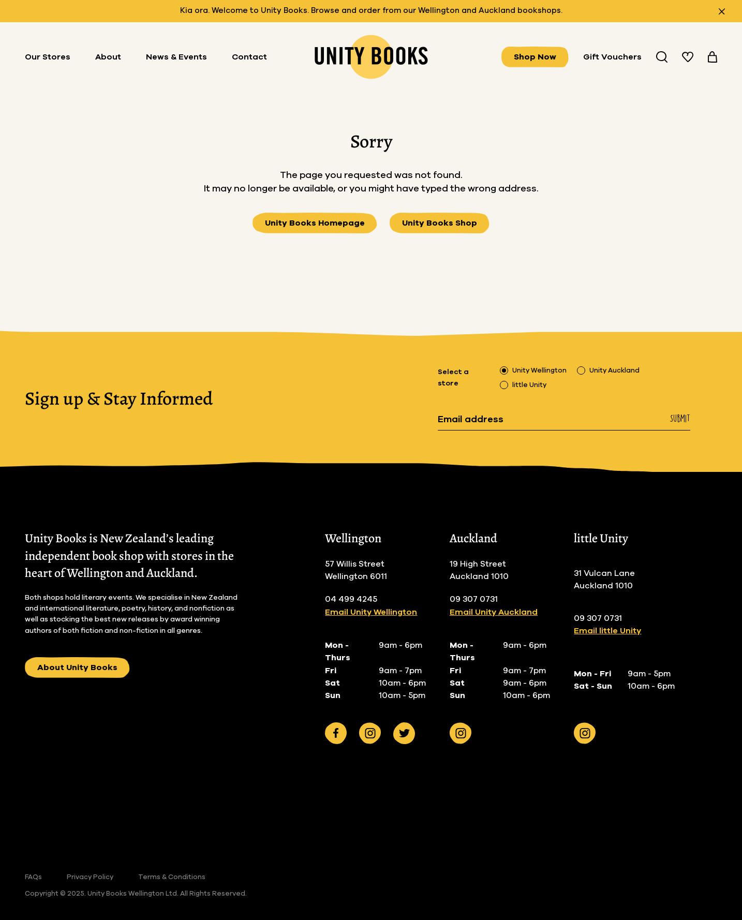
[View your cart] (712, 57)
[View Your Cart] (712, 57)
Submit (680, 418)
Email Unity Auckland (494, 612)
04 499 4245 (351, 599)
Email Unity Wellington (371, 612)
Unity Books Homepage (315, 223)
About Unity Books (77, 667)
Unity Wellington (539, 370)
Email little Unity (607, 631)
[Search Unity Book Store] (661, 57)
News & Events (176, 57)
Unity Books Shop (439, 223)
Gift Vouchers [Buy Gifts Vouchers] (612, 57)
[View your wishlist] (687, 57)
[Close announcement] (721, 11)
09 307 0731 (474, 599)
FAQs (33, 877)
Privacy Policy (90, 877)
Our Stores (47, 57)
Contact (249, 57)
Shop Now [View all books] (535, 57)
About (108, 57)
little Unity (529, 385)
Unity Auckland (614, 370)
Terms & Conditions (171, 877)
